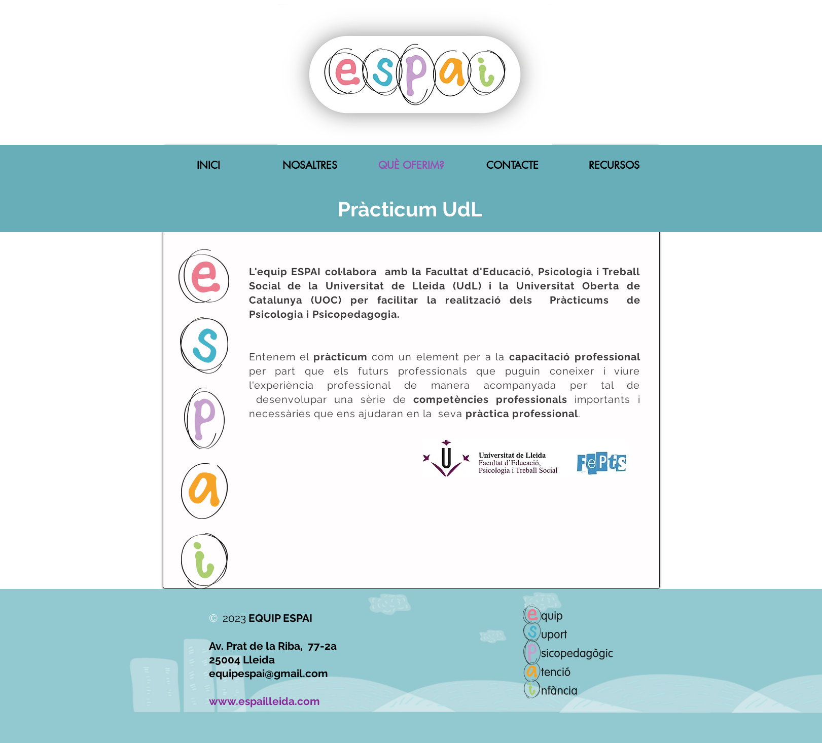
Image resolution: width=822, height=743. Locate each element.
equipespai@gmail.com (268, 673)
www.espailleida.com (264, 701)
